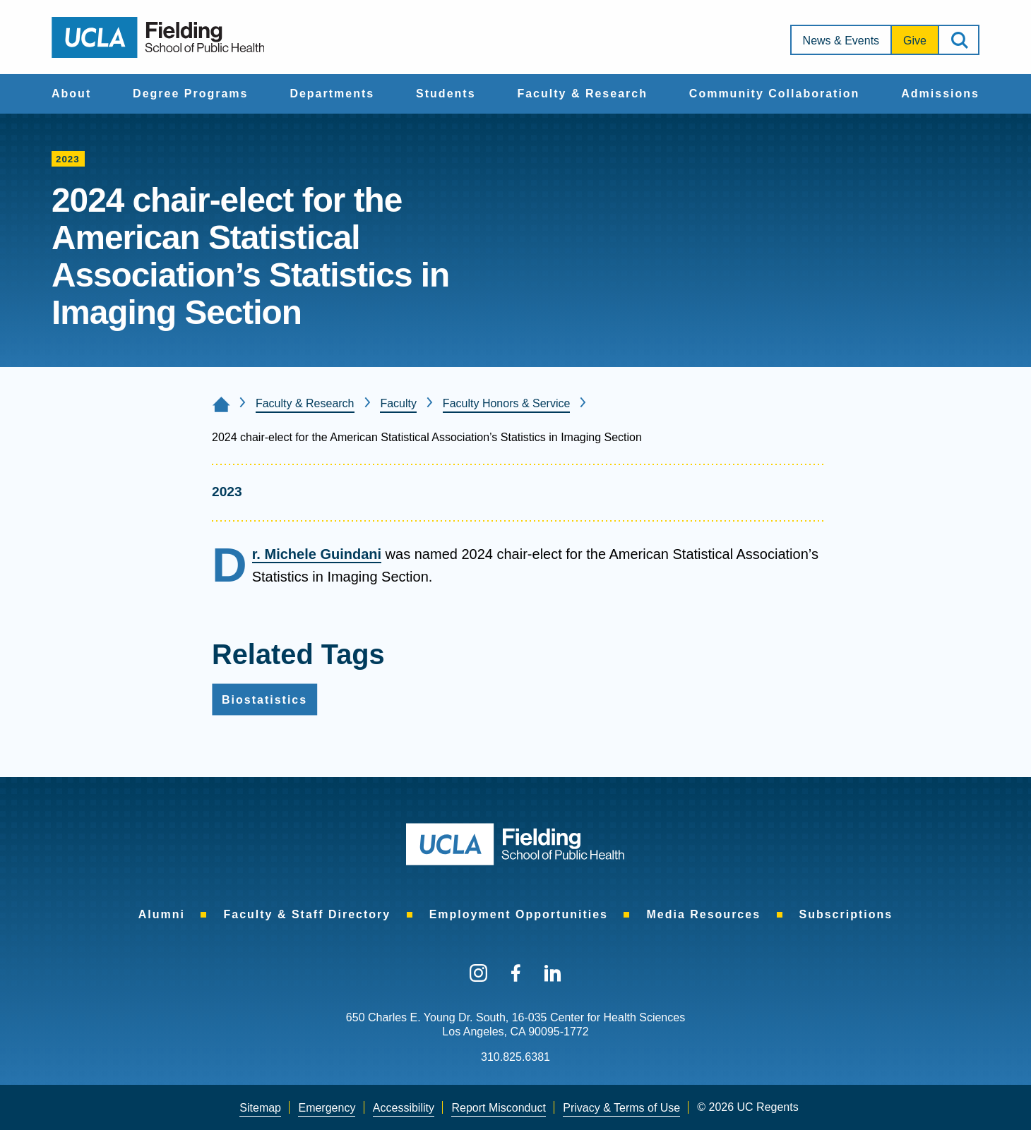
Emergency (326, 1108)
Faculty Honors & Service (507, 403)
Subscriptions (846, 914)
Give (914, 41)
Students (445, 94)
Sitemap (260, 1108)
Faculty (398, 403)
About (71, 94)
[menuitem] (71, 94)
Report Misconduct (498, 1108)
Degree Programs (190, 94)
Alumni (161, 914)
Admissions (940, 94)
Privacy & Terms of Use (621, 1108)
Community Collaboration (774, 94)
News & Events (841, 41)
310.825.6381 (515, 1057)
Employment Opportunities (518, 914)
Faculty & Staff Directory (307, 914)
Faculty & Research (582, 94)
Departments (332, 94)
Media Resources (703, 914)
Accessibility (403, 1108)
